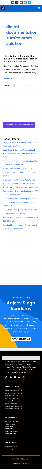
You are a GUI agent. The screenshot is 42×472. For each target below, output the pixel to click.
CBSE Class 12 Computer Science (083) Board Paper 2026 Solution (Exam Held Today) (19, 153)
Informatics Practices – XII (13, 408)
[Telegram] (15, 377)
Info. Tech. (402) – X (11, 398)
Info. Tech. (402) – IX (11, 396)
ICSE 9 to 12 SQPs (10, 433)
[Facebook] (6, 377)
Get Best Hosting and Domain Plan (19, 125)
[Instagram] (11, 377)
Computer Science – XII (12, 403)
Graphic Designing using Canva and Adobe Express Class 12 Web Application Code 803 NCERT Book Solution (20, 191)
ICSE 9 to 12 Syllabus (11, 431)
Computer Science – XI (12, 401)
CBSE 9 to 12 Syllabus (11, 421)
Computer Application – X (13, 393)
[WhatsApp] (24, 377)
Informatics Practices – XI (13, 406)
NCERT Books (9, 426)
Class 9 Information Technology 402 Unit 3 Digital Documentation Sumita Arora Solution (20, 59)
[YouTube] (19, 377)
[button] (39, 8)
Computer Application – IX (13, 390)
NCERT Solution (10, 429)
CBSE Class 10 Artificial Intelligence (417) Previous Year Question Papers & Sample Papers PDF (19, 202)
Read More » (9, 78)
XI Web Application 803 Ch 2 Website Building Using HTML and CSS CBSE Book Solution (20, 172)
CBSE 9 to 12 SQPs (10, 424)
